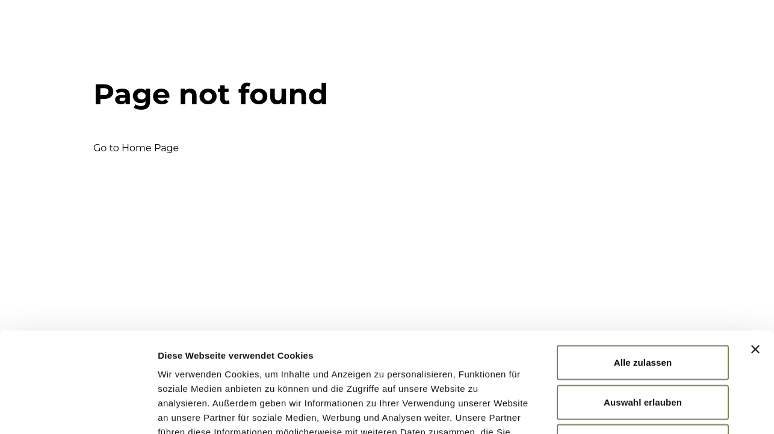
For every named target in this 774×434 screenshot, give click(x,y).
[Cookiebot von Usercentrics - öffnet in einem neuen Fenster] (78, 410)
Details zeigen (640, 410)
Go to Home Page (136, 148)
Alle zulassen (643, 262)
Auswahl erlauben (643, 302)
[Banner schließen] (755, 249)
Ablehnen (642, 341)
